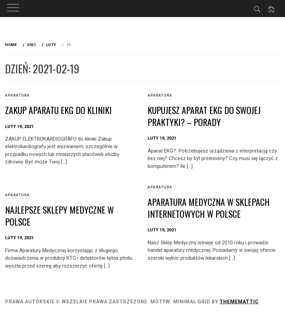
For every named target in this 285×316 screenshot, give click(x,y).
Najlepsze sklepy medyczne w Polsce (59, 215)
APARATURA (17, 95)
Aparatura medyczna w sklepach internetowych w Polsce (209, 207)
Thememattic (239, 301)
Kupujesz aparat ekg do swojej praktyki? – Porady (204, 116)
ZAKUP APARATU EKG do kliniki (58, 110)
